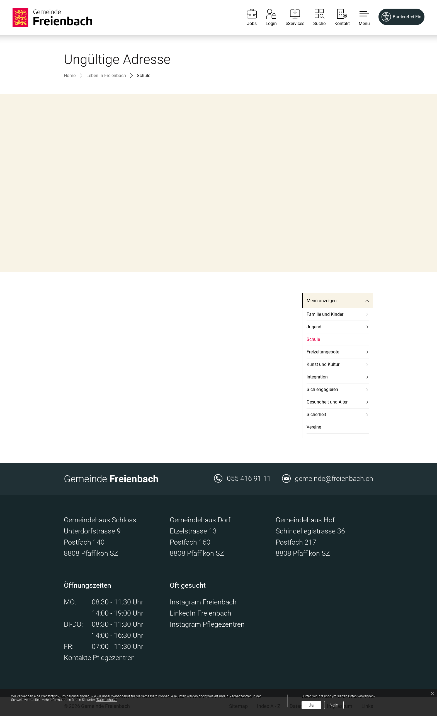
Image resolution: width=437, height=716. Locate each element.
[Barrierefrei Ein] (401, 17)
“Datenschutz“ (106, 700)
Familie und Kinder (325, 314)
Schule (313, 341)
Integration (317, 377)
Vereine (314, 427)
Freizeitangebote (323, 352)
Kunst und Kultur (323, 364)
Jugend (314, 326)
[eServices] (291, 17)
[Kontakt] (338, 17)
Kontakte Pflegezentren (99, 658)
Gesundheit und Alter (327, 402)
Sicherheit (316, 414)
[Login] (267, 17)
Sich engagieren (322, 389)
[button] (360, 17)
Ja (311, 705)
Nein (333, 705)
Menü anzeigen (322, 300)
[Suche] (315, 17)
